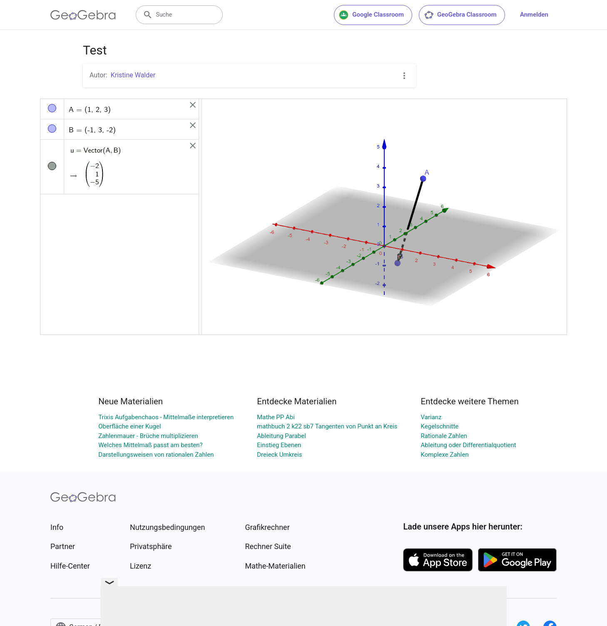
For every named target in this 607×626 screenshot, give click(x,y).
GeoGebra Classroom (460, 15)
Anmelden (534, 14)
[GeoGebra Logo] (83, 15)
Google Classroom (371, 15)
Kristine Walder (133, 75)
